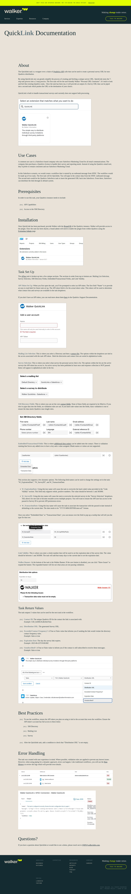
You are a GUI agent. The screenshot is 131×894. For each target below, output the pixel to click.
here (66, 297)
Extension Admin (25, 231)
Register (91, 3)
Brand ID (67, 226)
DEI (101, 889)
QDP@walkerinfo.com (91, 845)
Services (39, 860)
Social (39, 878)
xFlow (24, 276)
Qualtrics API (58, 72)
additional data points (62, 444)
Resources (74, 860)
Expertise (57, 860)
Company (89, 860)
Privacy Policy (110, 889)
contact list (75, 354)
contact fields (65, 404)
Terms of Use (122, 889)
